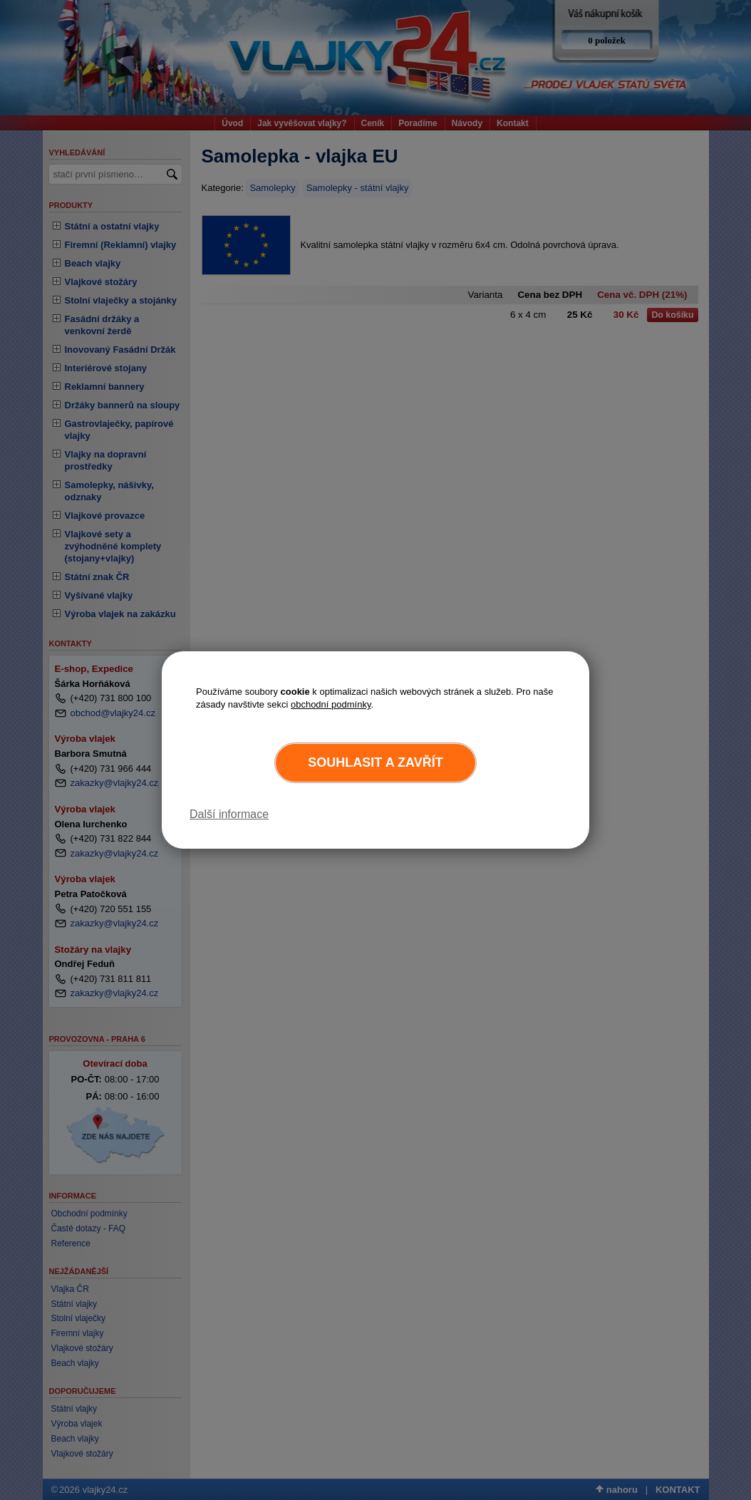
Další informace (229, 814)
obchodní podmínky (331, 704)
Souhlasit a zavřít (375, 762)
